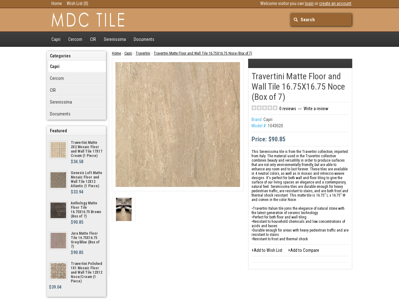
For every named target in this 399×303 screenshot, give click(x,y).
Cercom (75, 39)
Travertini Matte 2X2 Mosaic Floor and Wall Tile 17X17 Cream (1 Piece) (86, 149)
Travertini (143, 53)
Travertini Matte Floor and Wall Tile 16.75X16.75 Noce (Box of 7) (203, 53)
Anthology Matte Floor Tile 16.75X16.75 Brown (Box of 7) (86, 209)
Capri (55, 39)
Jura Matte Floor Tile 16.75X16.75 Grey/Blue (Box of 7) (85, 240)
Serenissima (115, 39)
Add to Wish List (268, 250)
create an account (335, 3)
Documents (144, 39)
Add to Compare (304, 250)
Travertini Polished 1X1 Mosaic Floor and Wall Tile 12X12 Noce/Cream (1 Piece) (86, 272)
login (309, 3)
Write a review (316, 108)
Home (56, 3)
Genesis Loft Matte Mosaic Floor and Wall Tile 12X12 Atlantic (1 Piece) (86, 179)
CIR (93, 39)
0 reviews (287, 108)
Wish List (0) (77, 3)
